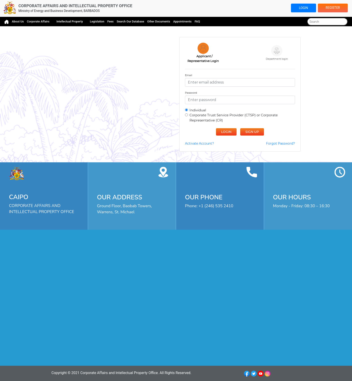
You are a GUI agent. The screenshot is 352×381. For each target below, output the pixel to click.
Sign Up (252, 132)
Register (333, 7)
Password (191, 92)
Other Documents (158, 21)
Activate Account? (199, 143)
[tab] (203, 53)
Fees (110, 21)
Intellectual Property (70, 21)
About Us (18, 21)
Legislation (97, 21)
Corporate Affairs (38, 21)
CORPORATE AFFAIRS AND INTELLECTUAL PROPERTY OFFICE (75, 5)
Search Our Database (130, 21)
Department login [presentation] (277, 52)
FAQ (197, 21)
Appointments (182, 21)
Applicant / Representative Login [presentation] (203, 53)
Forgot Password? (280, 143)
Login (303, 8)
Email (188, 75)
